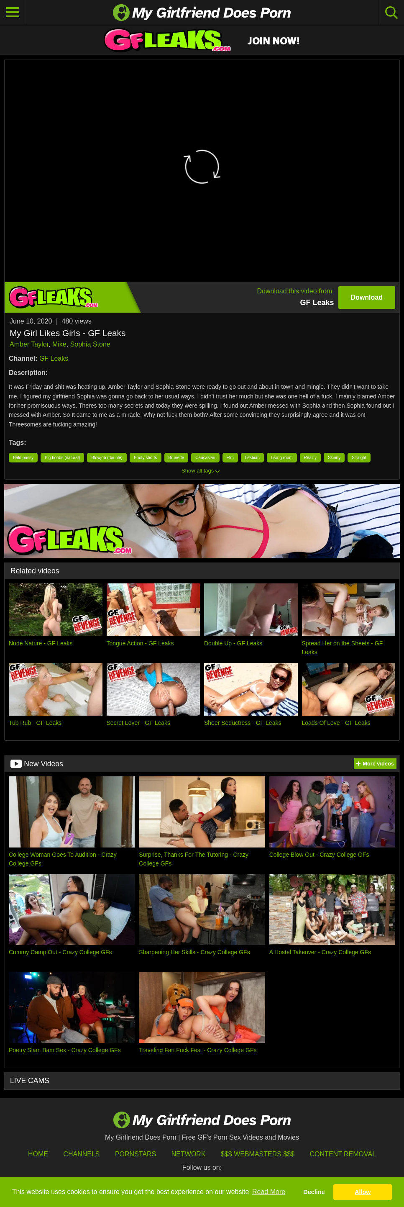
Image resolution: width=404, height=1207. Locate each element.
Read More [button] (268, 1191)
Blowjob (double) (107, 457)
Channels (81, 1154)
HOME (38, 1154)
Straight (359, 457)
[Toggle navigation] (12, 12)
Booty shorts (145, 457)
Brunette (176, 457)
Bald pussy (23, 457)
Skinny (334, 457)
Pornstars (135, 1154)
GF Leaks (53, 358)
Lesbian (252, 457)
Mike (59, 344)
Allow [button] (363, 1192)
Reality (310, 457)
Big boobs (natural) (62, 457)
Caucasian (205, 457)
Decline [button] (314, 1192)
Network (188, 1154)
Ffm (230, 457)
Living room (282, 457)
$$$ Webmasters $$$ (257, 1154)
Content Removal (343, 1154)
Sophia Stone (90, 344)
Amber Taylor (29, 344)
